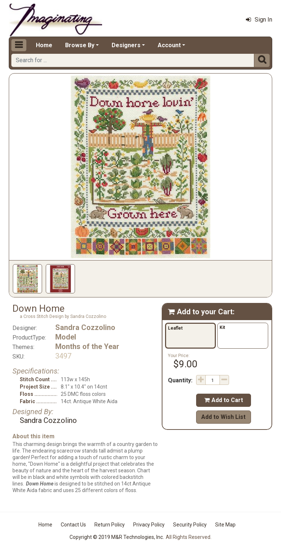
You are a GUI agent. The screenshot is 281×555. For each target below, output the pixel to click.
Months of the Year (87, 346)
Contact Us (73, 525)
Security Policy (190, 525)
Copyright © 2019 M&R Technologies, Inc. (117, 537)
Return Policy (109, 525)
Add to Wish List (223, 416)
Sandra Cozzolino (85, 327)
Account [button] (169, 45)
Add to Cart (223, 400)
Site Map (225, 525)
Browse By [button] (79, 45)
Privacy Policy (149, 525)
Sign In (259, 19)
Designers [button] (126, 45)
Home (44, 45)
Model (65, 337)
